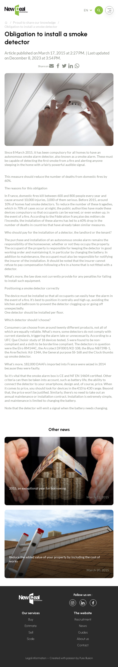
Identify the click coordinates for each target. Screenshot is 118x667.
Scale (30, 639)
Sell (30, 632)
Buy (30, 619)
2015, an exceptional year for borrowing (37, 488)
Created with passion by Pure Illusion (71, 658)
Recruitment (82, 619)
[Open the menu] (99, 10)
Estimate (31, 626)
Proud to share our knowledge (34, 22)
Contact (83, 645)
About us (83, 639)
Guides (83, 632)
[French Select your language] (89, 10)
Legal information (36, 658)
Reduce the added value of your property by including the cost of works (54, 559)
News (83, 626)
